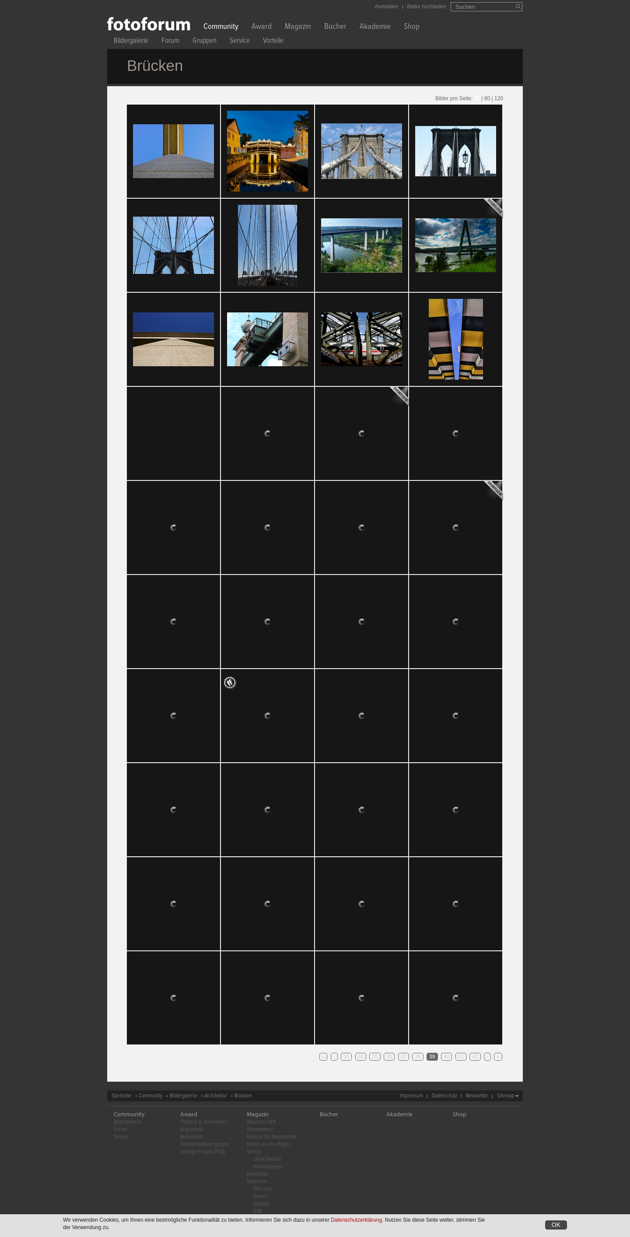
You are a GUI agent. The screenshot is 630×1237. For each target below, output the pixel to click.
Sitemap (505, 1096)
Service (240, 42)
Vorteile (273, 42)
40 (477, 98)
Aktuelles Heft (261, 1122)
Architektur (215, 1096)
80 (487, 98)
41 (461, 1057)
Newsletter (477, 1096)
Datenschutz (444, 1096)
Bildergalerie (131, 42)
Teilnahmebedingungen (205, 1144)
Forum (170, 42)
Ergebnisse (191, 1129)
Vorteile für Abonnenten (271, 1137)
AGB (257, 1211)
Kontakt (261, 1204)
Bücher (335, 27)
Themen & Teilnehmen (204, 1122)
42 (475, 1057)
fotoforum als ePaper (268, 1144)
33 (346, 1057)
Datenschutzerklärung (356, 1220)
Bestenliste (191, 1137)
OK (556, 1224)
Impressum (411, 1096)
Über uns (262, 1189)
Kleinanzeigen (268, 1166)
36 (389, 1057)
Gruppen (204, 42)
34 (361, 1057)
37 (403, 1057)
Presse (260, 1196)
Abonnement (260, 1129)
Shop (412, 27)
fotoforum (257, 1181)
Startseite (121, 1096)
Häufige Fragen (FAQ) (202, 1152)
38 (417, 1057)
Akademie (375, 27)
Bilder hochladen (426, 7)
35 (375, 1057)
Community (220, 27)
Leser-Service (267, 1159)
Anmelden (387, 7)
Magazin (298, 27)
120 (498, 98)
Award (262, 27)
